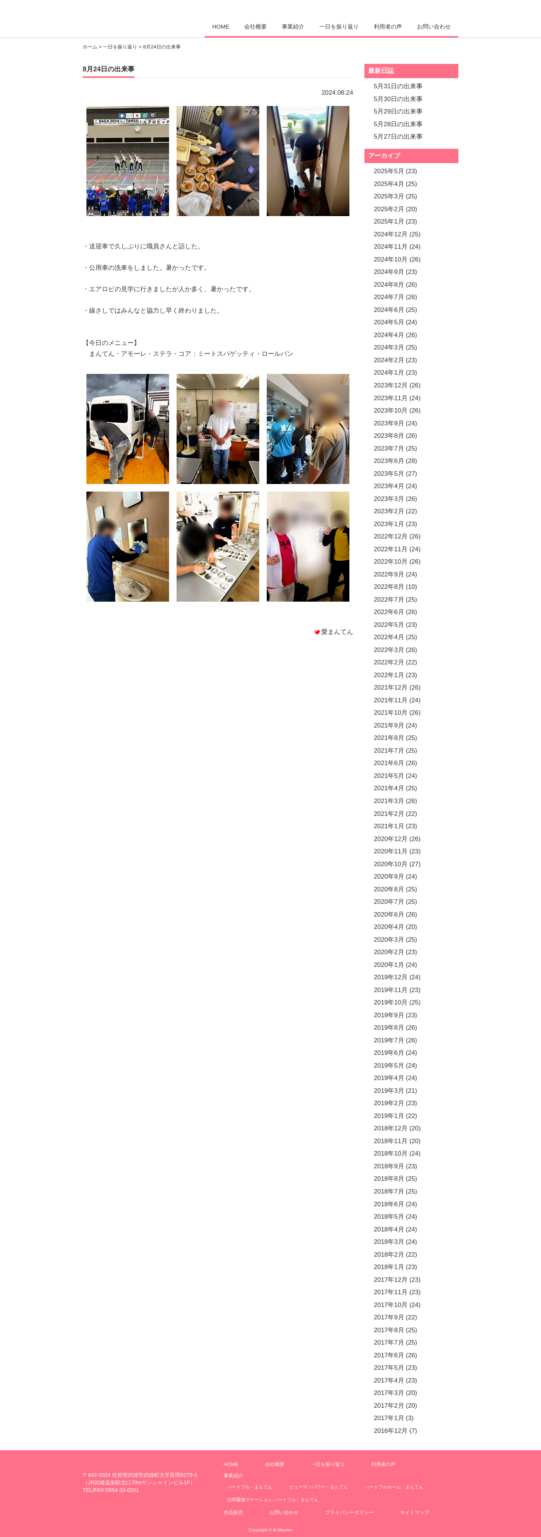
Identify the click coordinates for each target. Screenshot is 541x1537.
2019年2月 (389, 1103)
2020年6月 (389, 914)
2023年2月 (389, 511)
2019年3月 (389, 1090)
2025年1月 (389, 221)
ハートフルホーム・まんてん (394, 1486)
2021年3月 (389, 801)
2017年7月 (389, 1342)
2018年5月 (389, 1216)
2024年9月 (389, 271)
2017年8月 (389, 1330)
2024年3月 (389, 347)
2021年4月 (389, 788)
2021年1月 (389, 826)
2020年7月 (389, 901)
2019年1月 (389, 1115)
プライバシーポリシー (349, 1512)
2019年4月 (389, 1078)
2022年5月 (389, 624)
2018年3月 (389, 1241)
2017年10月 (391, 1305)
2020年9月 (389, 876)
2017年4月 (389, 1380)
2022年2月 (389, 662)
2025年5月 (389, 171)
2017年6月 (389, 1355)
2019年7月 (389, 1040)
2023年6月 (389, 460)
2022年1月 (389, 675)
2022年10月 (391, 561)
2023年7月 (389, 448)
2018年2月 (389, 1254)
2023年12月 (391, 385)
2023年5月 (389, 473)
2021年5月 (389, 775)
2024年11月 (391, 246)
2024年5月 (389, 322)
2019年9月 (389, 1015)
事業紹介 (293, 26)
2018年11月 (391, 1141)
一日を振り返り (339, 26)
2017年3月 (389, 1392)
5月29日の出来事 (398, 111)
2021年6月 (389, 763)
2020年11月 (391, 851)
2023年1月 (389, 524)
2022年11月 (391, 549)
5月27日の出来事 (398, 136)
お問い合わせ (434, 26)
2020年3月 (389, 939)
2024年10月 (391, 259)
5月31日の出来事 (398, 86)
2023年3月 (389, 498)
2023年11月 (391, 398)
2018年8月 (389, 1178)
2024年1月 (389, 372)
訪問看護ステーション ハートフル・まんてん (273, 1499)
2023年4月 (389, 486)
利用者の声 (388, 26)
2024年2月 (389, 360)
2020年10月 (391, 864)
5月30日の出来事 (398, 99)
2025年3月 (389, 196)
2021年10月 (391, 712)
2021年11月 (391, 700)
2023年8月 (389, 435)
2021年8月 (389, 737)
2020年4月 (389, 926)
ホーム (90, 47)
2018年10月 (391, 1153)
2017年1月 (389, 1418)
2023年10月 (391, 410)
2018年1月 (389, 1267)
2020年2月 (389, 952)
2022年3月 (389, 650)
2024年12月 (391, 234)
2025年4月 (389, 184)
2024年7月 (389, 297)
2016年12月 (391, 1430)
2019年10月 (391, 1002)
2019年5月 (389, 1065)
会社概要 (255, 26)
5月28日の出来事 (398, 124)
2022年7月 (389, 599)
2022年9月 (389, 574)
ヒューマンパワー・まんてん (318, 1486)
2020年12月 (391, 839)
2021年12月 (391, 687)
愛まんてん (134, 17)
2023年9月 (389, 423)
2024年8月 (389, 284)
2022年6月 (389, 612)
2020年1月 (389, 964)
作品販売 (233, 1512)
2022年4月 (389, 637)
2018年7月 (389, 1191)
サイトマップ (414, 1512)
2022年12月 (391, 536)
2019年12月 (391, 977)
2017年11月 (391, 1292)
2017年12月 (391, 1279)
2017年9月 (389, 1317)
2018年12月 (391, 1128)
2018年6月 (389, 1204)
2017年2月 (389, 1405)
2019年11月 (391, 990)
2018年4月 (389, 1229)
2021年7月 (389, 750)
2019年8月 (389, 1027)
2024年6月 (389, 309)
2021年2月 (389, 813)
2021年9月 (389, 725)
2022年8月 (389, 586)
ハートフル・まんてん (249, 1486)
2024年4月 (389, 335)
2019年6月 (389, 1052)
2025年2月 (389, 209)
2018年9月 (389, 1166)
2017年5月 (389, 1367)
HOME (220, 26)
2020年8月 (389, 889)
